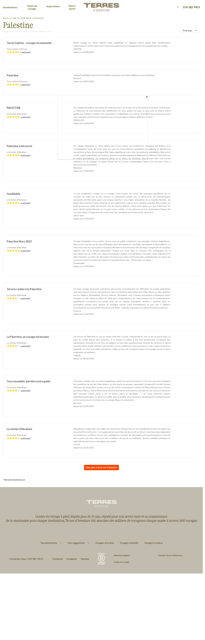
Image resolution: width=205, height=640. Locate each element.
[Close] (147, 96)
